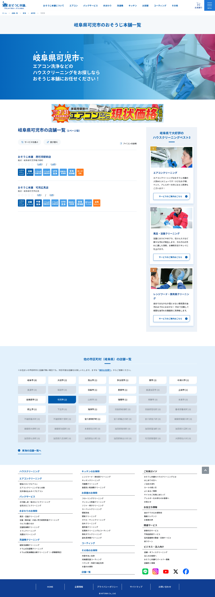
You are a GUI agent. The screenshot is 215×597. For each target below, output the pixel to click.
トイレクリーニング (28, 530)
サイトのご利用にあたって (154, 494)
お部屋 (145, 5)
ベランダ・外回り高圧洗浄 (92, 563)
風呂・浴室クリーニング (29, 516)
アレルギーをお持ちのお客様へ (156, 498)
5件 (39, 195)
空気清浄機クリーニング (92, 537)
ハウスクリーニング (29, 471)
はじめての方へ (150, 480)
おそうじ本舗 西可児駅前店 (34, 157)
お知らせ (147, 501)
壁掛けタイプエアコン (29, 484)
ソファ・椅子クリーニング (92, 505)
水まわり (107, 5)
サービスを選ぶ (31, 142)
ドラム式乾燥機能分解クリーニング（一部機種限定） (41, 552)
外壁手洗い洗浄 (88, 555)
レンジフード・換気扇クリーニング (96, 476)
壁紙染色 (85, 512)
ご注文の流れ (149, 484)
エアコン (73, 5)
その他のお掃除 (89, 550)
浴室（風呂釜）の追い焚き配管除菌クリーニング (39, 520)
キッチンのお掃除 (91, 471)
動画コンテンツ (150, 516)
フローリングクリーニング (92, 498)
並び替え (54, 142)
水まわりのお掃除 (28, 510)
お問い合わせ (165, 586)
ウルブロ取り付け (27, 523)
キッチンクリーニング (91, 480)
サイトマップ (136, 586)
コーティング (160, 5)
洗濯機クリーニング (29, 539)
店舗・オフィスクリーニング (155, 552)
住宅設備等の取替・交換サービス (157, 537)
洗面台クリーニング (28, 534)
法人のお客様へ (150, 555)
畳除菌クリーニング (90, 527)
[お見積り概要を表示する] (198, 5)
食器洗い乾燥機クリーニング (93, 487)
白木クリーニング (89, 523)
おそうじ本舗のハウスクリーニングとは (160, 476)
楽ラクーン (148, 541)
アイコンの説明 (130, 143)
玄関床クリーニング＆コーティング (96, 530)
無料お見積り (105, 370)
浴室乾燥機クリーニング (29, 527)
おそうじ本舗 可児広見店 (33, 187)
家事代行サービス (151, 530)
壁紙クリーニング (89, 516)
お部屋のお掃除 (89, 492)
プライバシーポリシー (107, 586)
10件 (40, 164)
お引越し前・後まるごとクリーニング (35, 502)
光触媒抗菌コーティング (92, 559)
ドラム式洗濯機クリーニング (31, 548)
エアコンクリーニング (30, 478)
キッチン (133, 5)
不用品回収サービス (152, 534)
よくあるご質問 (150, 491)
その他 (175, 5)
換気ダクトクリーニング (92, 534)
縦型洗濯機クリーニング (29, 545)
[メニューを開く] (209, 5)
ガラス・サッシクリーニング (93, 519)
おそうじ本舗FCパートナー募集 (156, 559)
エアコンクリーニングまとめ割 (32, 487)
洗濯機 (120, 5)
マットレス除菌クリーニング (93, 502)
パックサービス (90, 5)
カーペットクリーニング (92, 509)
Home (50, 586)
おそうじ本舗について (53, 5)
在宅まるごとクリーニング (30, 505)
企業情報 (79, 586)
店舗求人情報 (149, 563)
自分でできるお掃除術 (153, 512)
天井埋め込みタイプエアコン (31, 491)
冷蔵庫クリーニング (90, 484)
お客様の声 (148, 519)
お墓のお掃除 (87, 566)
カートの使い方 (150, 487)
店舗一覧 (86, 571)
